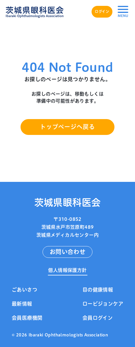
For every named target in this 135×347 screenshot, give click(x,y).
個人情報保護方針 (67, 270)
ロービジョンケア (102, 304)
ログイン (102, 11)
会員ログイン (97, 318)
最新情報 (22, 304)
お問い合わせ (67, 251)
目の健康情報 (97, 290)
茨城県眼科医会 (67, 202)
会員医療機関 (27, 318)
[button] (123, 12)
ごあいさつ (24, 290)
